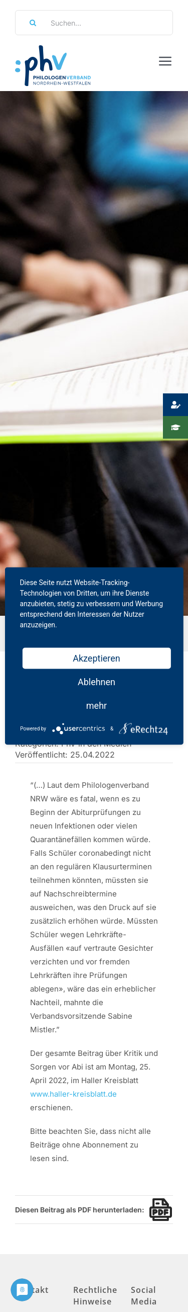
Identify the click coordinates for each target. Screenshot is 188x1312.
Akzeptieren (96, 658)
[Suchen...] (94, 22)
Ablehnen (96, 682)
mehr (96, 705)
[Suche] (29, 22)
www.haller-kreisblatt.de (73, 1094)
